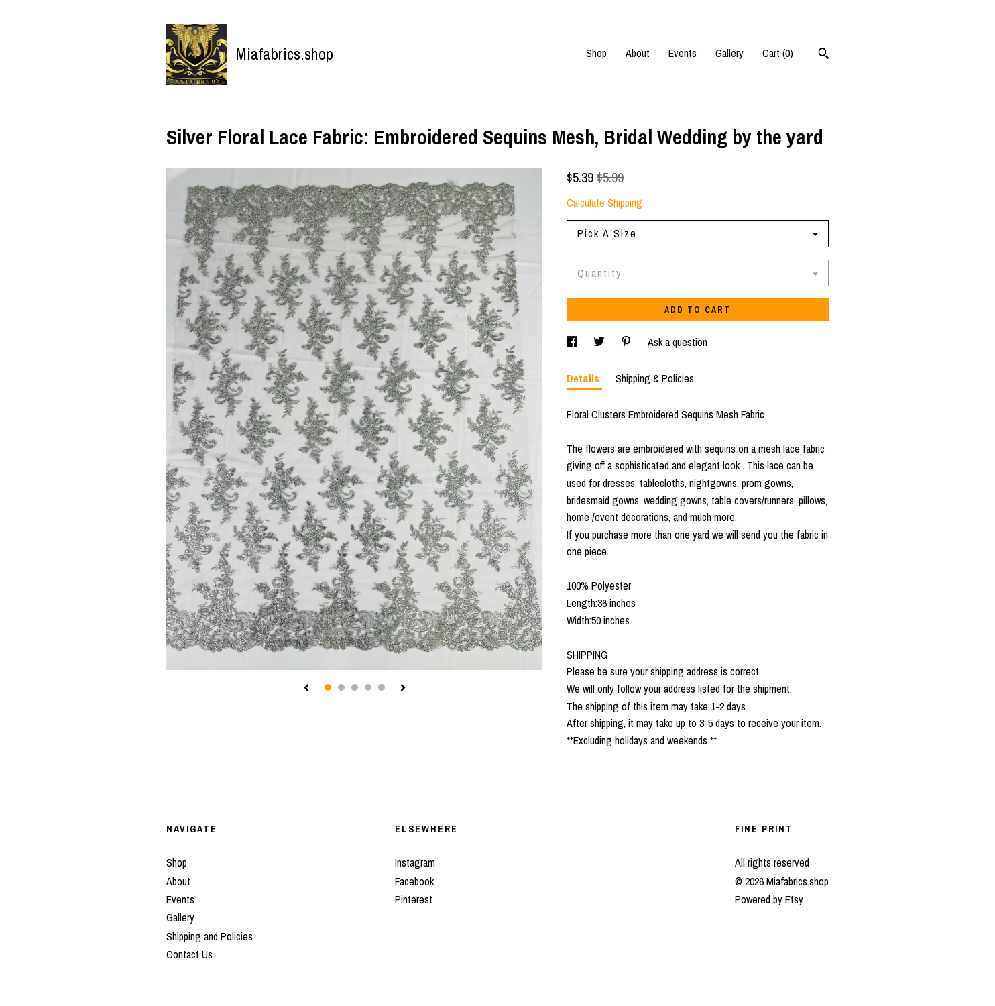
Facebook (414, 881)
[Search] (824, 55)
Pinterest (413, 899)
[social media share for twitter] (600, 342)
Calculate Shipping (604, 202)
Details (584, 378)
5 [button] (381, 687)
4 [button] (368, 687)
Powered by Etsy (769, 899)
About (638, 53)
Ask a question (677, 342)
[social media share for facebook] (573, 342)
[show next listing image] (403, 688)
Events (682, 53)
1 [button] (328, 687)
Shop (596, 53)
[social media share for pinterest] (627, 342)
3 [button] (354, 687)
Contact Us (189, 954)
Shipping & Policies (655, 378)
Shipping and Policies (209, 936)
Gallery (729, 53)
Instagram (415, 862)
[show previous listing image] (306, 688)
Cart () (777, 53)
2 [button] (341, 687)
